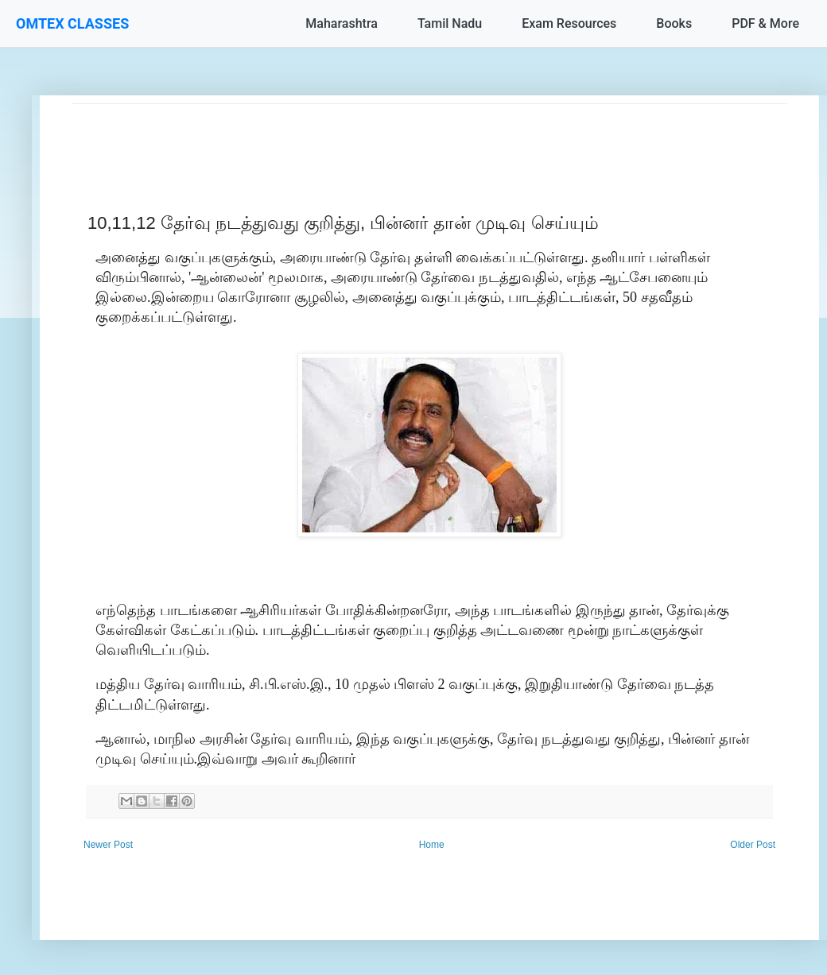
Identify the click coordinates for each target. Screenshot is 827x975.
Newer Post (108, 844)
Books (674, 23)
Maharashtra (341, 23)
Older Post (752, 844)
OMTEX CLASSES (72, 23)
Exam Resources (569, 23)
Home (432, 844)
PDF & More (765, 23)
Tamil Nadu (449, 23)
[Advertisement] (429, 140)
